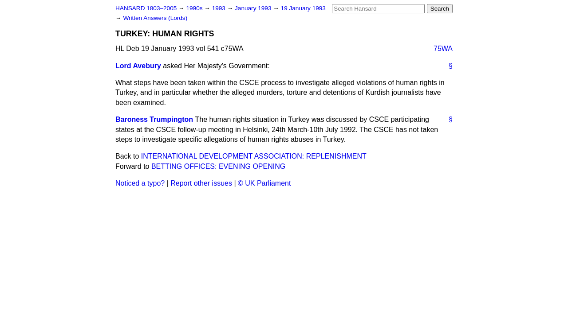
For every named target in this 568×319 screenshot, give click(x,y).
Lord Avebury (138, 66)
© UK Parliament (264, 183)
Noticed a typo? (140, 183)
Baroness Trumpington (154, 119)
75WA (443, 48)
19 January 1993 (303, 8)
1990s (195, 8)
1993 (219, 8)
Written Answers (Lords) (155, 18)
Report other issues (201, 183)
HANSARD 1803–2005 (146, 8)
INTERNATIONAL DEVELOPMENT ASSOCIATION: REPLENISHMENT (254, 156)
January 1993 (254, 8)
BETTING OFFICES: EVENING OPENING (218, 166)
